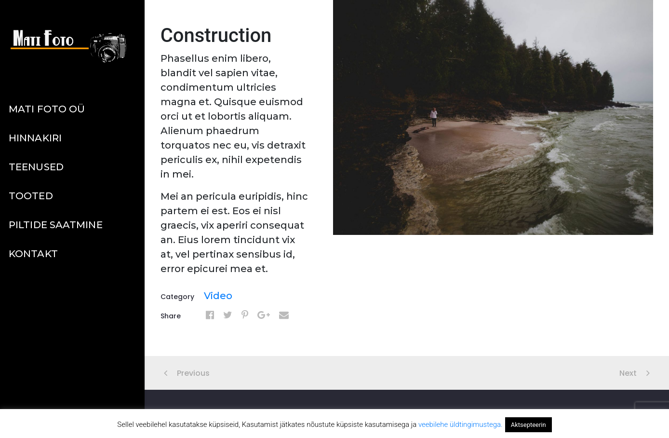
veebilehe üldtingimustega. (460, 424)
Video (218, 295)
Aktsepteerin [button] (528, 424)
